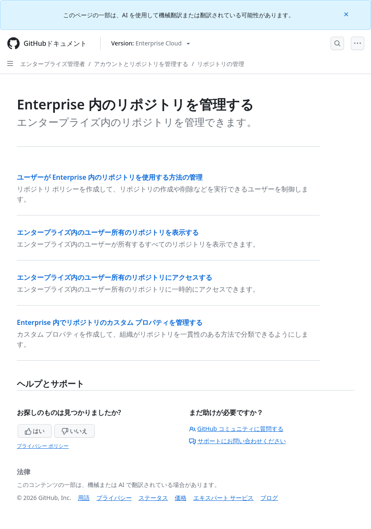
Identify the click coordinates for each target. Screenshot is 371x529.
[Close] (347, 14)
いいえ (74, 431)
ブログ (269, 498)
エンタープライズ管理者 (52, 64)
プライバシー (114, 498)
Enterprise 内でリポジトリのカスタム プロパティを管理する (110, 322)
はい (35, 431)
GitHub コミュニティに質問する (236, 429)
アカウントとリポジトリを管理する (141, 64)
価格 (181, 498)
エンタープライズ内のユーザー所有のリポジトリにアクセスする (114, 277)
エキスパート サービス (223, 498)
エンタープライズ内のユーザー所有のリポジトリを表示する (108, 232)
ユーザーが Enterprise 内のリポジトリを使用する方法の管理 (110, 177)
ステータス (153, 498)
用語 (84, 498)
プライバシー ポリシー (43, 445)
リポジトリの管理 (220, 64)
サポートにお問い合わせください (237, 441)
